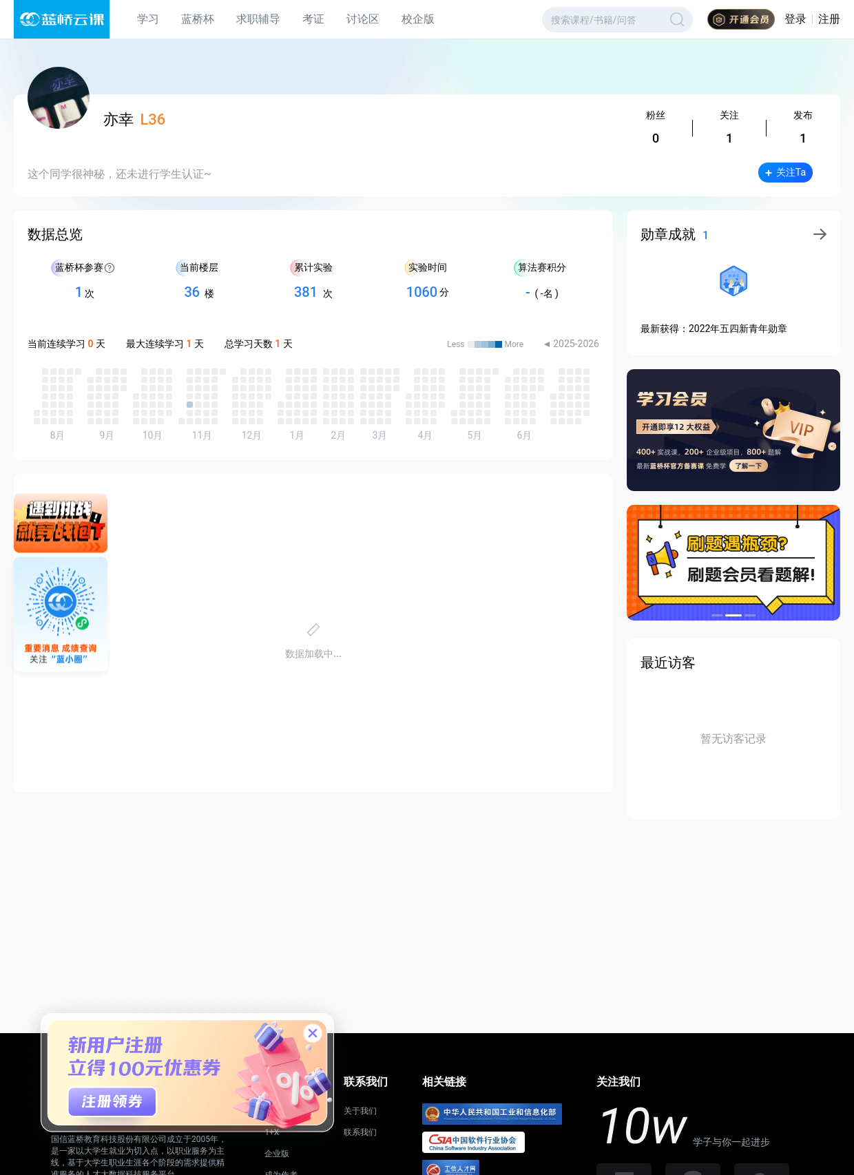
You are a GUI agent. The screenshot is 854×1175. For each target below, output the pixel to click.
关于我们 (360, 1111)
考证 (313, 18)
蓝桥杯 (197, 18)
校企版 (418, 18)
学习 (148, 18)
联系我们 (360, 1132)
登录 (795, 18)
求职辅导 (258, 18)
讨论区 (362, 18)
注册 (829, 18)
